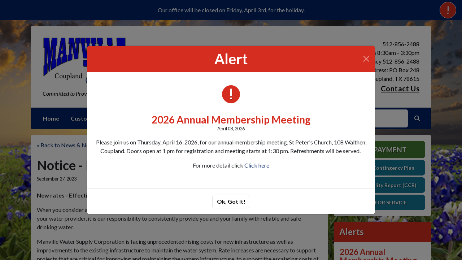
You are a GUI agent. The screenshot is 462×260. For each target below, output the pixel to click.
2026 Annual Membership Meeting (231, 119)
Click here (256, 165)
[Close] (366, 59)
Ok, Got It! (231, 201)
